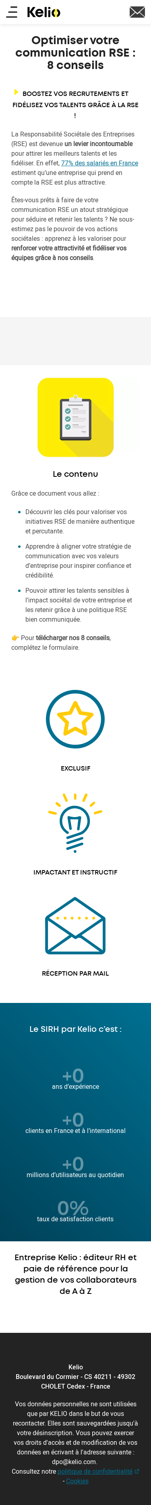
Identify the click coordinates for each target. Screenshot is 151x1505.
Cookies (77, 1481)
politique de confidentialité (95, 1471)
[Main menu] (11, 12)
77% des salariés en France (99, 163)
